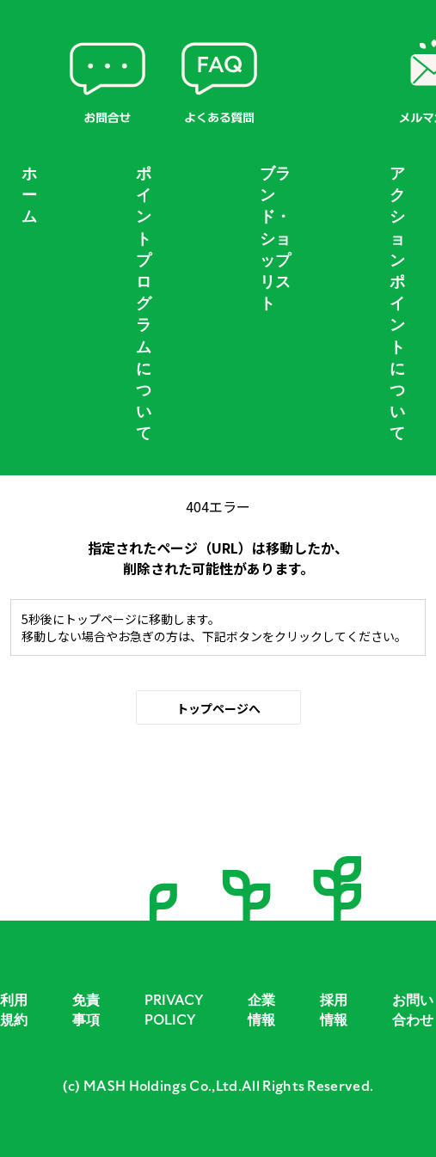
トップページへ (218, 708)
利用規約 (14, 1009)
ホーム (29, 195)
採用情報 (333, 1009)
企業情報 (261, 1009)
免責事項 (86, 1009)
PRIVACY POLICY (173, 1009)
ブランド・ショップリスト (275, 238)
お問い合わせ (412, 1009)
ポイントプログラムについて (143, 303)
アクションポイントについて (397, 303)
